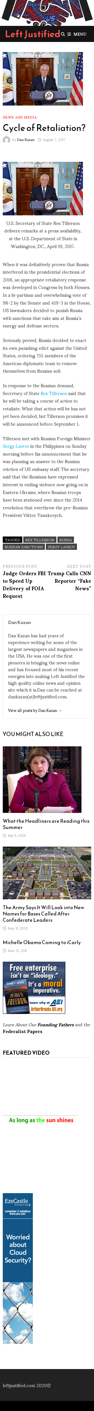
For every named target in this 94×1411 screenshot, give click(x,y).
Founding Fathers (55, 1024)
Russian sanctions (24, 547)
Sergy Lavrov (16, 445)
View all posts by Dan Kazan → (35, 710)
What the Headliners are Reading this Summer (46, 824)
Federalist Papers (22, 1031)
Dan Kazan (25, 139)
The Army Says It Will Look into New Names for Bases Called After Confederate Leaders (43, 914)
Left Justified (32, 34)
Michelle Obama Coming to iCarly (42, 942)
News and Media (20, 117)
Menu (76, 34)
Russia (65, 540)
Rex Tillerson (54, 393)
